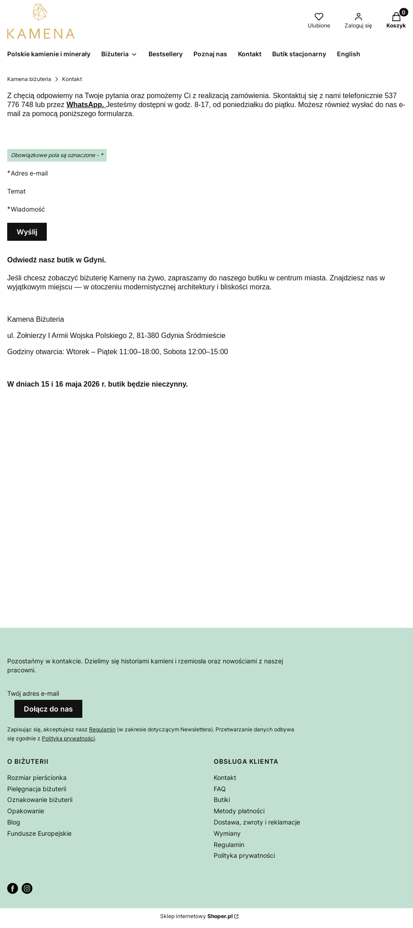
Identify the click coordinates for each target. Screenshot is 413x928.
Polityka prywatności (244, 855)
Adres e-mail (29, 173)
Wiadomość (28, 209)
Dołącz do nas (48, 708)
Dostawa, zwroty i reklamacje (257, 822)
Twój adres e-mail (33, 693)
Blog (13, 822)
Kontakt (225, 777)
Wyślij (27, 231)
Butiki (222, 799)
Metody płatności (239, 811)
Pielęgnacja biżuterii (36, 789)
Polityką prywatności (68, 738)
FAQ (220, 789)
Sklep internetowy (196, 916)
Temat (16, 191)
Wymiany (227, 833)
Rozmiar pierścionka (37, 777)
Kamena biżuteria (29, 79)
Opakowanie (25, 811)
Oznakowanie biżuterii (39, 799)
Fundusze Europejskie (39, 833)
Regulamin (102, 729)
